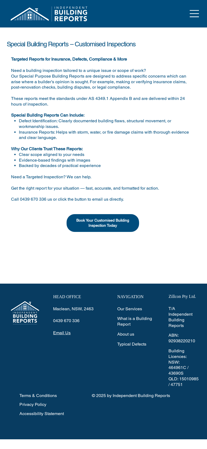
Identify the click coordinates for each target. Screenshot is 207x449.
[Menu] (194, 13)
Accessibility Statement (41, 413)
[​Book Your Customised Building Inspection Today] (103, 223)
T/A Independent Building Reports (180, 317)
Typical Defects (131, 344)
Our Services (129, 308)
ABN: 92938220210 (181, 338)
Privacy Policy (32, 404)
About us (125, 334)
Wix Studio (111, 444)
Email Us (62, 332)
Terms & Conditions (38, 395)
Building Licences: (177, 353)
